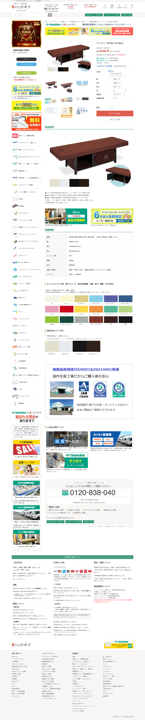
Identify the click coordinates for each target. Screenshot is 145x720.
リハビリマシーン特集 (48, 671)
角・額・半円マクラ (78, 703)
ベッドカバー (107, 669)
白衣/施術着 (106, 681)
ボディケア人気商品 (48, 681)
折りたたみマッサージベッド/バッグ (83, 666)
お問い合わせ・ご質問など (94, 15)
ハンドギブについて (17, 659)
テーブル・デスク (108, 693)
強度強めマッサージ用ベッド (79, 21)
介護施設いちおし (47, 686)
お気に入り (15, 681)
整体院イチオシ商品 (48, 679)
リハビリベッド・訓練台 (79, 676)
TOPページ (15, 656)
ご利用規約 (15, 661)
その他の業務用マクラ (109, 661)
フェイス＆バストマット (79, 708)
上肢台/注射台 (107, 688)
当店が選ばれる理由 (48, 659)
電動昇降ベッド (77, 671)
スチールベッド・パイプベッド (81, 693)
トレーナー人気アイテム (49, 698)
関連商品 (105, 696)
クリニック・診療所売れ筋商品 (51, 688)
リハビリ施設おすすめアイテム (51, 683)
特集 (73, 656)
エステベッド (76, 701)
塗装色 (98, 94)
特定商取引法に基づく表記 (19, 666)
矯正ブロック (107, 659)
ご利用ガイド (16, 676)
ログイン (26, 59)
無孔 (112, 71)
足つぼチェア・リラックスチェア (82, 696)
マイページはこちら (26, 64)
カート (14, 683)
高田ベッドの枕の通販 (18, 693)
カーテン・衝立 (107, 679)
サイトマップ (16, 696)
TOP (46, 21)
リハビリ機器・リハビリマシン (81, 679)
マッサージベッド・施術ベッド (59, 21)
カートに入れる (115, 113)
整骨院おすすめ (46, 676)
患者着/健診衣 (107, 683)
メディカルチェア (77, 686)
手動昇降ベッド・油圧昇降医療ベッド (83, 674)
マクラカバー (107, 671)
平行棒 (74, 681)
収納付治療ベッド (95, 21)
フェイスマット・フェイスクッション (83, 706)
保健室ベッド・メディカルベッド (82, 691)
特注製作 (44, 664)
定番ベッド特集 (46, 666)
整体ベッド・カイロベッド (80, 664)
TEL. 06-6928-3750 (89, 500)
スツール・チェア (108, 674)
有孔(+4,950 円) (116, 73)
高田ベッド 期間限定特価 (80, 659)
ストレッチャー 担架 (79, 688)
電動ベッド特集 (46, 674)
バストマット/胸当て (78, 711)
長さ (97, 83)
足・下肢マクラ (107, 656)
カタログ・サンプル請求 (112, 15)
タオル (105, 691)
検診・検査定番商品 (48, 693)
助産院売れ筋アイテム (48, 696)
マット (105, 664)
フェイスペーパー (108, 666)
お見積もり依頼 (126, 15)
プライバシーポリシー (18, 664)
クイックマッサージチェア (80, 698)
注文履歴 (14, 679)
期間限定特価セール (48, 661)
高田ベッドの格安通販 (18, 691)
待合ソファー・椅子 (109, 676)
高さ (97, 87)
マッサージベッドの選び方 (50, 656)
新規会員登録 (26, 73)
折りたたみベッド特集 (48, 669)
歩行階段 (75, 683)
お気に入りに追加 (115, 119)
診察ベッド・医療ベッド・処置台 (82, 669)
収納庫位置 (100, 98)
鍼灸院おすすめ (46, 691)
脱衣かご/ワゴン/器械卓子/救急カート (114, 686)
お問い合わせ (16, 669)
